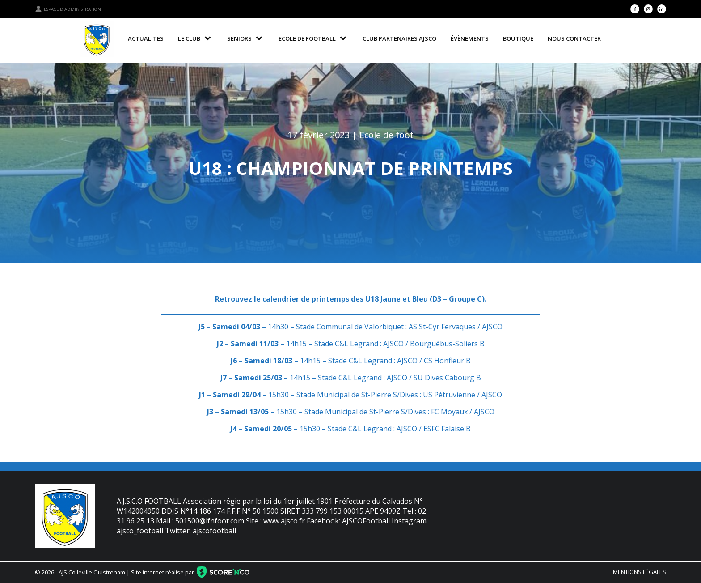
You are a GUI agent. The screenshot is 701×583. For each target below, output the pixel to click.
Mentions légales (639, 572)
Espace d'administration (68, 9)
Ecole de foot (386, 135)
